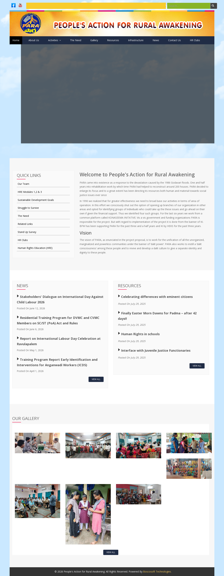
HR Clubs (195, 40)
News (156, 40)
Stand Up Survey (27, 232)
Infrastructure (136, 40)
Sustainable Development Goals (36, 200)
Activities (54, 40)
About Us (34, 40)
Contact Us (174, 40)
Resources (113, 40)
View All (96, 379)
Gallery (94, 40)
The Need (75, 40)
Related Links (25, 224)
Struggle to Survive (28, 207)
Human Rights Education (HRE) (35, 248)
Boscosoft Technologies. (157, 571)
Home (15, 40)
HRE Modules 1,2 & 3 (30, 192)
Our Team (23, 183)
